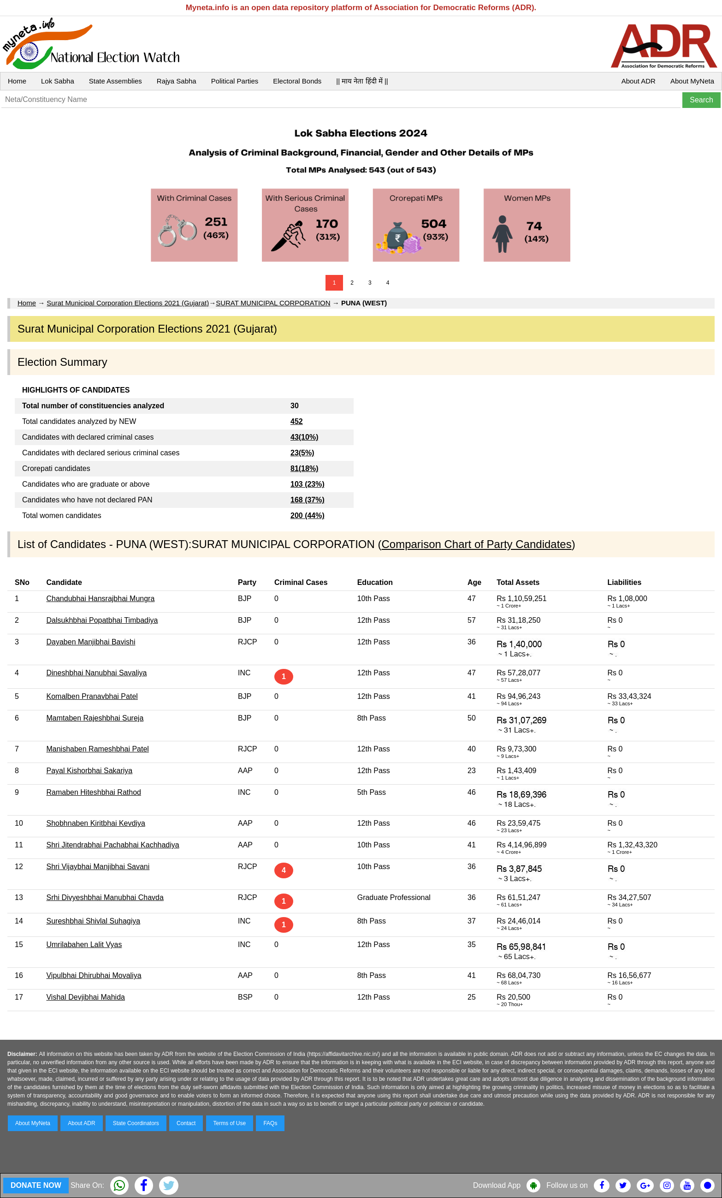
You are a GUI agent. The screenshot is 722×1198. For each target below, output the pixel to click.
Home (17, 81)
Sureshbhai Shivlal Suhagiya (93, 921)
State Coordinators (136, 1123)
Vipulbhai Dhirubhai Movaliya (93, 975)
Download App (497, 1185)
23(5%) (302, 453)
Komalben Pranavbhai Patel (91, 696)
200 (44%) (307, 515)
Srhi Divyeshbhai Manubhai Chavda (104, 897)
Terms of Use (229, 1123)
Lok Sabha (57, 81)
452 (296, 421)
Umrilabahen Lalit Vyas (84, 944)
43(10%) (304, 437)
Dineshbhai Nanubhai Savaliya (96, 673)
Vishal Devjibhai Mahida (85, 997)
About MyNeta (692, 81)
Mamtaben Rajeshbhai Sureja (94, 718)
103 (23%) (307, 484)
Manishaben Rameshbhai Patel (97, 749)
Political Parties (235, 81)
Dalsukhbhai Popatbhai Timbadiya (102, 620)
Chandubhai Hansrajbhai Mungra (100, 598)
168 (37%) (307, 500)
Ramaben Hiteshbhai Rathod (93, 792)
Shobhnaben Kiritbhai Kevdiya (95, 823)
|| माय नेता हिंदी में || (362, 81)
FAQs (270, 1123)
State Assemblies (115, 81)
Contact (186, 1123)
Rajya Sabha (176, 81)
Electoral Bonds (297, 81)
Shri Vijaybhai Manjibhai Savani (97, 866)
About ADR (638, 81)
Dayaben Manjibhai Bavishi (90, 642)
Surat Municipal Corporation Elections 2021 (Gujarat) (128, 303)
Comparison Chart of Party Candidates (476, 544)
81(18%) (304, 468)
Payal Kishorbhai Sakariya (89, 771)
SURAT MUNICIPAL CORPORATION (273, 303)
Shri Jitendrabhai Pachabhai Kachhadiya (112, 845)
